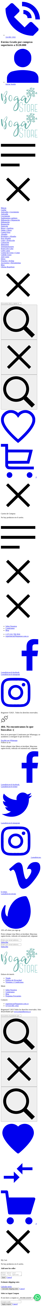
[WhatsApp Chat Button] (37, 1297)
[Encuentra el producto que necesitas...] (19, 1104)
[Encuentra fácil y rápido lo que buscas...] (19, 392)
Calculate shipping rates (10, 1289)
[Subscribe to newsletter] (4, 942)
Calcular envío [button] (6, 1287)
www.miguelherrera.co (22, 1012)
